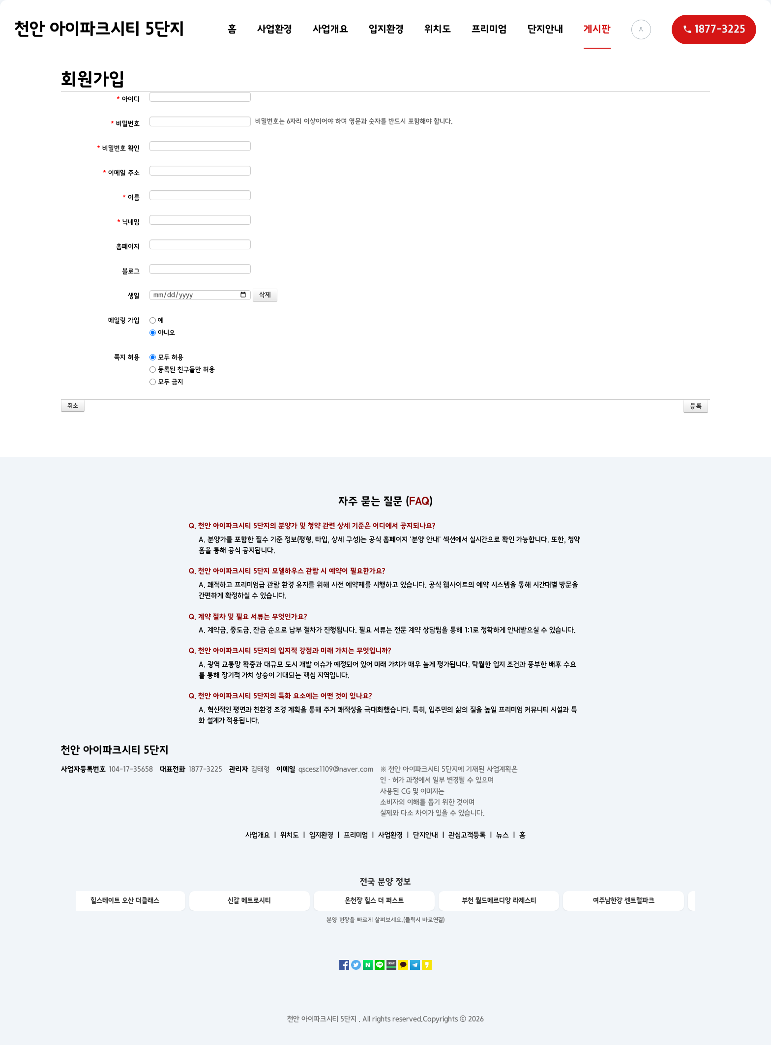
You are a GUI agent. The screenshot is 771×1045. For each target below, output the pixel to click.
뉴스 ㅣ (506, 835)
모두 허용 (166, 357)
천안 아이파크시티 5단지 (99, 29)
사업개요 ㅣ (261, 835)
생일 (134, 295)
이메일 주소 (121, 173)
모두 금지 (166, 382)
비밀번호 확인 (118, 148)
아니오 (162, 332)
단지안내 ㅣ (429, 835)
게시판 (597, 29)
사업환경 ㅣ (394, 835)
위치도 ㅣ (293, 835)
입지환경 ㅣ (325, 835)
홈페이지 (128, 246)
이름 (131, 197)
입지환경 (386, 29)
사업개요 (330, 29)
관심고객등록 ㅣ (471, 835)
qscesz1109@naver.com (324, 769)
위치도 (437, 29)
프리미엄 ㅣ (360, 835)
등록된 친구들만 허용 (182, 369)
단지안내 (545, 29)
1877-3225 (191, 769)
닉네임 (128, 222)
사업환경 (274, 29)
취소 (72, 406)
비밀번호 (125, 123)
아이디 (128, 99)
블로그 (131, 271)
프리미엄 (489, 29)
